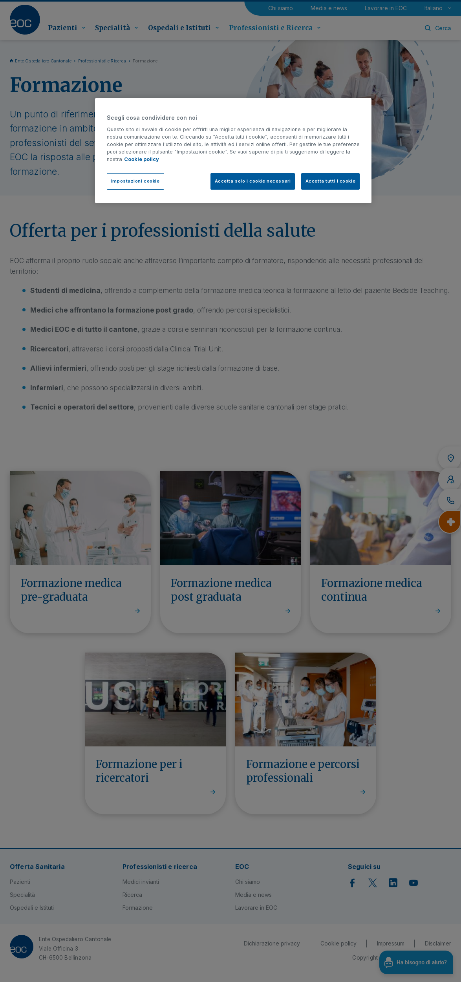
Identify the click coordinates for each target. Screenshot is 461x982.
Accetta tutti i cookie (331, 181)
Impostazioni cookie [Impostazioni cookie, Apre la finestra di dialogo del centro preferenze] (135, 181)
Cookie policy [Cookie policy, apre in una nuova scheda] (141, 159)
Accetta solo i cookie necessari (253, 181)
